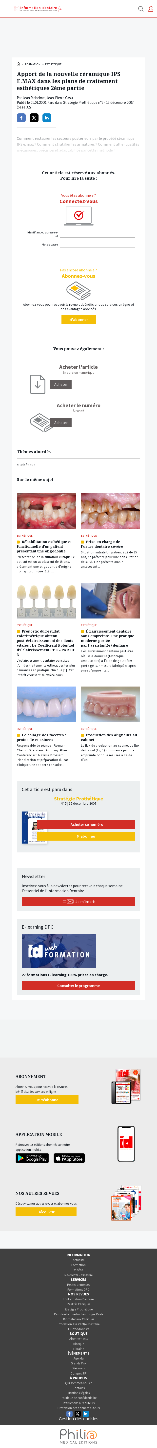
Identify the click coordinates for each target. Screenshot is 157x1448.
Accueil (19, 64)
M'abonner (78, 319)
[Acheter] (61, 384)
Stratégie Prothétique (78, 1309)
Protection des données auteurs (79, 1408)
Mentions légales (79, 1393)
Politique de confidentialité (79, 1398)
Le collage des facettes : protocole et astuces (41, 737)
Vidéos (78, 1270)
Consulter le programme (78, 985)
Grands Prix (78, 1363)
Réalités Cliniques (78, 1304)
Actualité (78, 1260)
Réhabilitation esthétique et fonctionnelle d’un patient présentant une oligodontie (44, 546)
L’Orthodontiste (78, 1329)
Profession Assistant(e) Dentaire (78, 1324)
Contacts (79, 1388)
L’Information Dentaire (78, 1299)
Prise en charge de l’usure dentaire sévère (102, 544)
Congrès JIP (79, 1373)
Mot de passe (50, 244)
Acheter (61, 422)
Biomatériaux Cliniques (78, 1319)
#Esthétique (26, 464)
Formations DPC (78, 1290)
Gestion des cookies (78, 1419)
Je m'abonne (47, 1099)
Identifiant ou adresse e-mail (42, 234)
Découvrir (46, 1211)
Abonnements (78, 1339)
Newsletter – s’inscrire (78, 1275)
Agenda (79, 1358)
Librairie (78, 1349)
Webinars (79, 1368)
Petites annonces (78, 1285)
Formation (32, 64)
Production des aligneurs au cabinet (109, 737)
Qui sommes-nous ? (78, 1383)
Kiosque (78, 1344)
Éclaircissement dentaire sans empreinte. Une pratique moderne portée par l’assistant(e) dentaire (107, 638)
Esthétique (53, 64)
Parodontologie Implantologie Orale (78, 1314)
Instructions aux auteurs (79, 1403)
